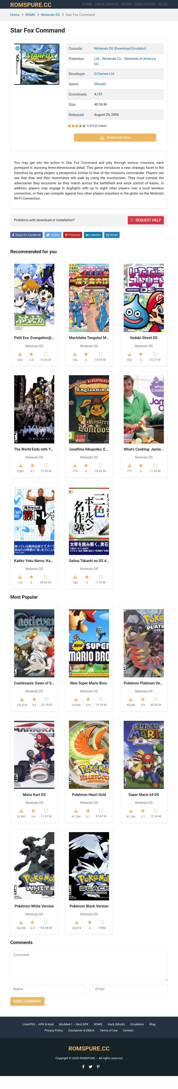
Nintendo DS (50, 28)
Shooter (100, 97)
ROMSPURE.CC (35, 11)
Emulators (148, 8)
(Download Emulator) (130, 62)
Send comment (27, 1014)
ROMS (122, 8)
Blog (152, 1037)
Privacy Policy (53, 1043)
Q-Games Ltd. (104, 87)
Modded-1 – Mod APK (74, 1037)
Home (77, 8)
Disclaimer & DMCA (81, 1043)
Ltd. (97, 72)
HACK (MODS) (99, 11)
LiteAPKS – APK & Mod (38, 1037)
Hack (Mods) (116, 1037)
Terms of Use (109, 1043)
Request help (146, 233)
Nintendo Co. (112, 72)
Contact (128, 1043)
